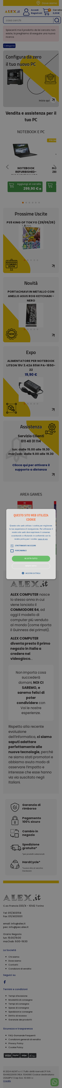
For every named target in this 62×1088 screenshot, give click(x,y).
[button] (31, 544)
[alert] (31, 544)
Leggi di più (43, 539)
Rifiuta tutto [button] (31, 566)
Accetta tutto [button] (31, 559)
